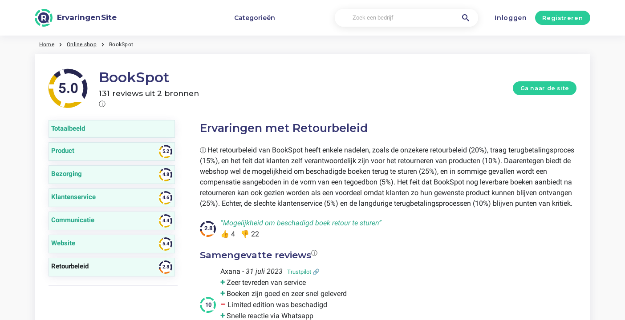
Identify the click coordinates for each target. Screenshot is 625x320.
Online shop (82, 44)
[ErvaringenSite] (76, 18)
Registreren (562, 17)
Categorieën (254, 18)
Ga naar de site (544, 88)
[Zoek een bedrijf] (406, 18)
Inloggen (511, 18)
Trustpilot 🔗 (303, 271)
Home (46, 44)
